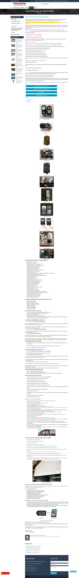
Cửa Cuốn (13, 32)
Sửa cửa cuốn (13, 26)
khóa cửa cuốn (31, 43)
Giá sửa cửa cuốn (16, 7)
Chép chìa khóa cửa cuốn (15, 21)
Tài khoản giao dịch (74, 565)
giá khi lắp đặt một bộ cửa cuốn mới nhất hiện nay (19, 50)
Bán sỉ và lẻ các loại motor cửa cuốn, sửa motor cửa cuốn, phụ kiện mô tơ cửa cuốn (16, 29)
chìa (28, 43)
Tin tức (36, 7)
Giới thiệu (26, 7)
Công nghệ (22, 7)
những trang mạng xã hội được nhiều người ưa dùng (19, 78)
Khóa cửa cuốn (13, 19)
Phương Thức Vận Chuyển (75, 568)
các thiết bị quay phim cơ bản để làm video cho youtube (19, 82)
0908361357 (46, 4)
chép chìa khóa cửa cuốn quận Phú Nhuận (37, 17)
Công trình (31, 7)
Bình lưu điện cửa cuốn (15, 34)
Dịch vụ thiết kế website (74, 561)
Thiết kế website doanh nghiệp (68, 576)
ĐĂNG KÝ (53, 573)
